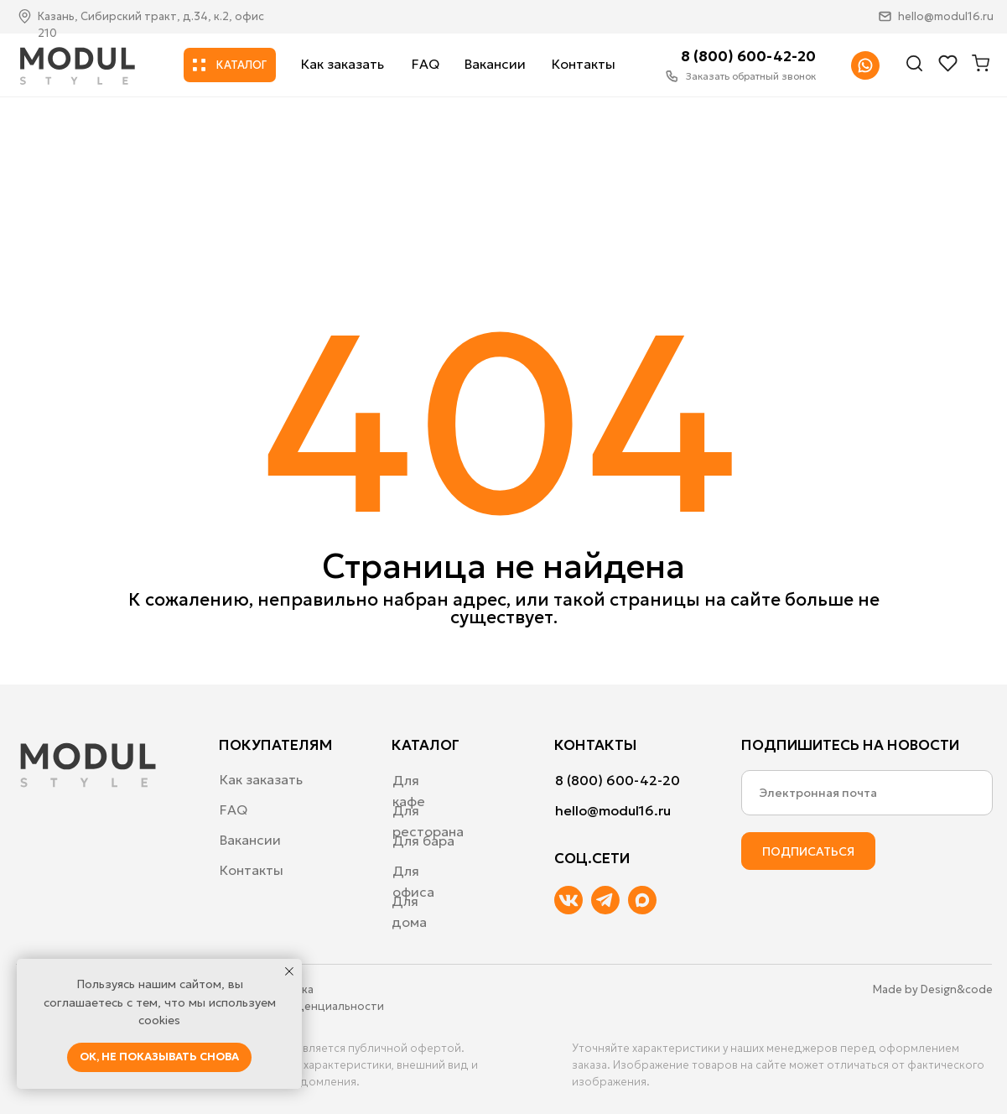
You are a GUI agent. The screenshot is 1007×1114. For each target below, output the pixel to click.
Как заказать (342, 63)
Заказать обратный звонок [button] (751, 76)
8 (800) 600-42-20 (617, 780)
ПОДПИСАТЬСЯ (808, 851)
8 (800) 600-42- (739, 56)
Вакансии (495, 63)
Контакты (583, 63)
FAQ (425, 63)
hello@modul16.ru (946, 16)
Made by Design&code (933, 989)
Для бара (423, 840)
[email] (867, 792)
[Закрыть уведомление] (289, 971)
